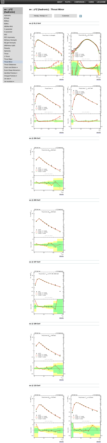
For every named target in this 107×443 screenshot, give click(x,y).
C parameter (8, 29)
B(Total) (6, 18)
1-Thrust (7, 56)
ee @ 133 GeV (34, 385)
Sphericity (7, 51)
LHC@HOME (101, 2)
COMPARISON (80, 2)
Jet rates (7, 78)
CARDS (91, 2)
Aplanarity (7, 15)
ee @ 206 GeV (34, 138)
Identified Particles (10, 73)
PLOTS (68, 2)
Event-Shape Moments (11, 70)
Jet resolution (8, 81)
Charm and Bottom (10, 67)
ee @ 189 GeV (34, 324)
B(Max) (6, 21)
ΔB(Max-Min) (8, 26)
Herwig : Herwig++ (40, 16)
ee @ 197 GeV (34, 262)
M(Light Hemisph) (10, 43)
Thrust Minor (8, 62)
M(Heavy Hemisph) (10, 40)
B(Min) (6, 23)
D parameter (8, 32)
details (61, 79)
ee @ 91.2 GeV (35, 23)
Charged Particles (10, 76)
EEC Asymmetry (9, 37)
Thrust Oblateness (10, 64)
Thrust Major (8, 59)
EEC (5, 34)
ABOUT (59, 2)
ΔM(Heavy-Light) (9, 45)
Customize (65, 16)
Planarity (7, 48)
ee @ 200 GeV (34, 200)
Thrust (6, 53)
